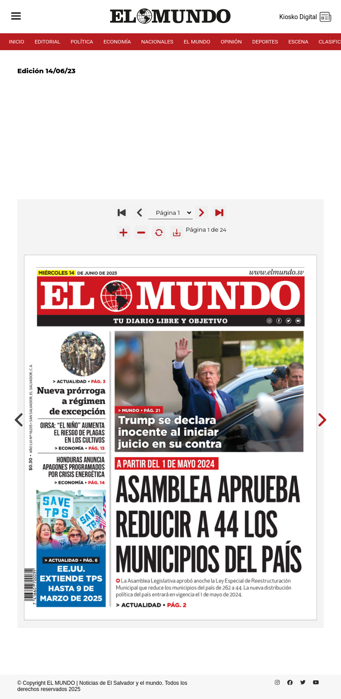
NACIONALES (157, 42)
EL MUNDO (197, 42)
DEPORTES (265, 42)
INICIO (16, 42)
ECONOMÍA (117, 42)
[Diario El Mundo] (170, 24)
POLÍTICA (82, 42)
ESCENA (298, 42)
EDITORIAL (47, 42)
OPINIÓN (231, 42)
